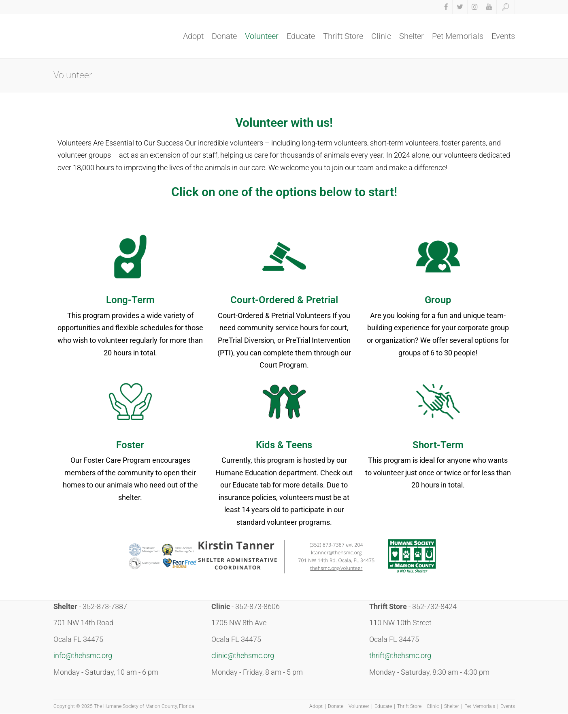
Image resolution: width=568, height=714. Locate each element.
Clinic (381, 36)
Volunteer (262, 36)
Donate (224, 36)
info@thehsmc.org (82, 655)
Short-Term (438, 445)
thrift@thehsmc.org (400, 655)
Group (438, 300)
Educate (301, 36)
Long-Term (130, 300)
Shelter (411, 36)
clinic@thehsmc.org (242, 655)
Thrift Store (343, 36)
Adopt (193, 36)
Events (503, 36)
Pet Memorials (457, 36)
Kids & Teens (284, 445)
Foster (130, 445)
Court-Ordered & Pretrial (284, 300)
